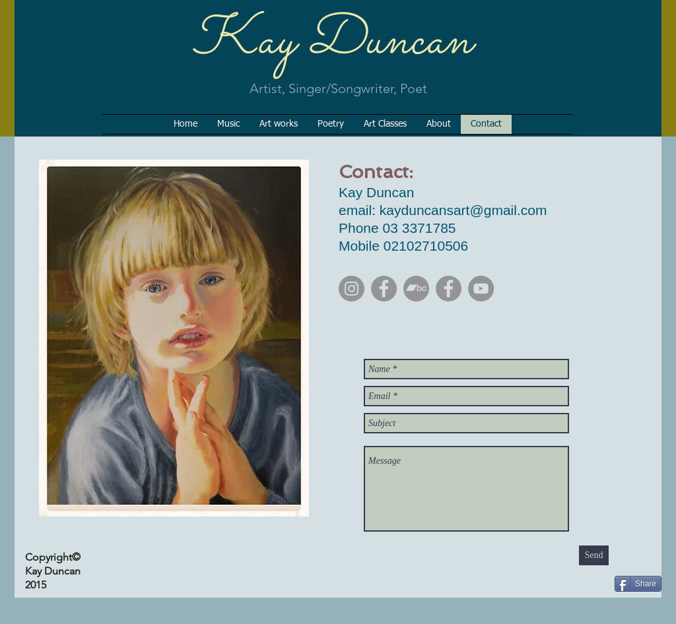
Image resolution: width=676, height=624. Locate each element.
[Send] (594, 555)
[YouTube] (481, 288)
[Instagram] (351, 288)
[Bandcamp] (416, 288)
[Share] (638, 584)
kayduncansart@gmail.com (463, 210)
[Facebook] (384, 288)
